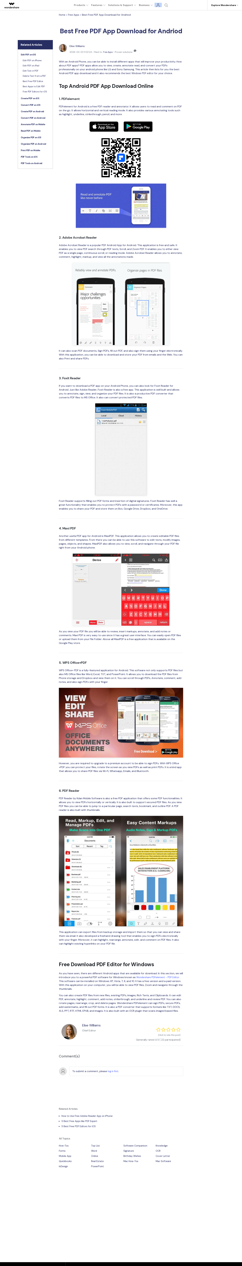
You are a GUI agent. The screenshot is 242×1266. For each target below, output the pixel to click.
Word (94, 1151)
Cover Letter (163, 1156)
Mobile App (65, 1156)
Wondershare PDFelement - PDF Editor (159, 977)
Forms (62, 1151)
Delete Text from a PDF (34, 76)
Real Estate (98, 1161)
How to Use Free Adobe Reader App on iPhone (88, 1116)
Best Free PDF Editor (33, 81)
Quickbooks (66, 1161)
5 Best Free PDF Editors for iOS (79, 1126)
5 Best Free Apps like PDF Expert (80, 1121)
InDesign (64, 1166)
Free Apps (74, 14)
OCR (158, 1151)
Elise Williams (78, 46)
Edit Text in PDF (30, 70)
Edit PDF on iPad (31, 65)
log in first (113, 1071)
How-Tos (64, 1146)
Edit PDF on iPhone (32, 60)
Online (94, 1156)
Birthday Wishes (132, 1156)
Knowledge (162, 1146)
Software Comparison (136, 1146)
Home (62, 14)
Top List (96, 1146)
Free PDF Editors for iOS (35, 91)
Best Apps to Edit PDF (34, 86)
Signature (129, 1151)
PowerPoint (98, 1166)
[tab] (35, 55)
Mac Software (164, 1161)
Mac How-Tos (131, 1161)
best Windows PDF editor (141, 73)
